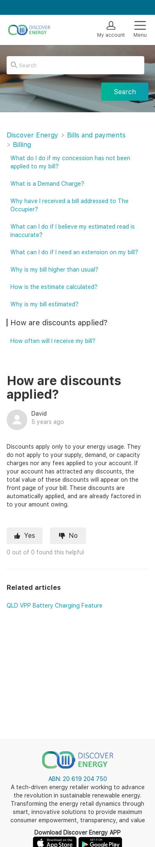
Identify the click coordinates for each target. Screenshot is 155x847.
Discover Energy (32, 135)
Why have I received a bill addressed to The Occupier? (69, 205)
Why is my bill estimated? (44, 304)
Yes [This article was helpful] (29, 535)
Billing (22, 145)
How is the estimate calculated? (54, 287)
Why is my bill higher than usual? (54, 269)
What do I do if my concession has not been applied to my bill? (70, 162)
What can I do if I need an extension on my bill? (74, 252)
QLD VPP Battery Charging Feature (55, 605)
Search (125, 92)
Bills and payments (96, 135)
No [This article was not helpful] (73, 535)
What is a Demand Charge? (47, 183)
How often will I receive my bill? (52, 341)
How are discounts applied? (58, 322)
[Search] (75, 65)
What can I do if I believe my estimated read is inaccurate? (72, 230)
